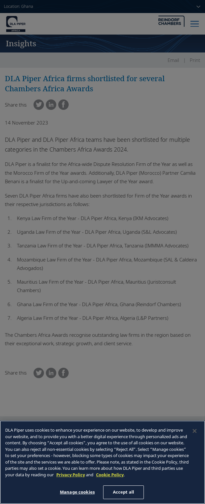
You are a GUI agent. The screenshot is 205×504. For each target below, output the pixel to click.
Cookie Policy (110, 475)
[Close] (194, 431)
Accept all (123, 492)
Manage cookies (77, 492)
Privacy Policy (70, 475)
